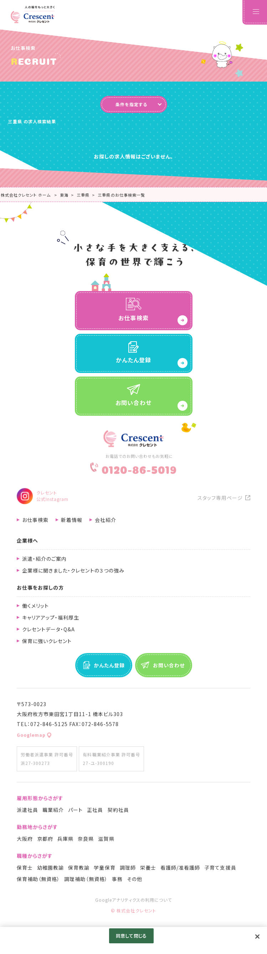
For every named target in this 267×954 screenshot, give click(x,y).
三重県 (83, 195)
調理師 (128, 869)
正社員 (95, 811)
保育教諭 (78, 869)
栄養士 (148, 869)
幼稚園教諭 (50, 869)
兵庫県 (65, 840)
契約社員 (118, 811)
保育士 (25, 869)
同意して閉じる (131, 935)
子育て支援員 (220, 869)
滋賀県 (106, 840)
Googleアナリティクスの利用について (133, 902)
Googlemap (31, 737)
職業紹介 (53, 811)
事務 (117, 881)
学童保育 (104, 869)
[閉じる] (257, 936)
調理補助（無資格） (85, 881)
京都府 (45, 840)
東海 (64, 195)
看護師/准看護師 (180, 869)
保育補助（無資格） (38, 881)
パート (75, 811)
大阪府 (25, 840)
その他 (134, 881)
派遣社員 (27, 811)
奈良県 (86, 840)
